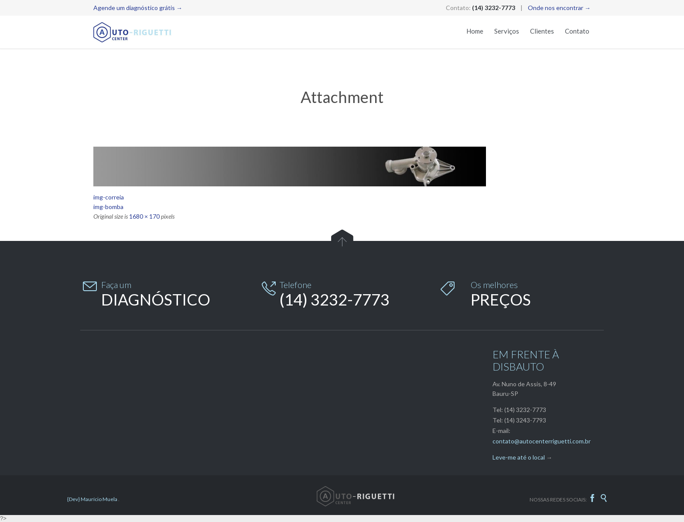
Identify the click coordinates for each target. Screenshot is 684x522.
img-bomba (108, 206)
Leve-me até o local (518, 457)
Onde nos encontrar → (559, 7)
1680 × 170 (144, 216)
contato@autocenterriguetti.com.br (541, 441)
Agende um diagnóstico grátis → (137, 7)
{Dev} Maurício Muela (92, 499)
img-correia (108, 197)
